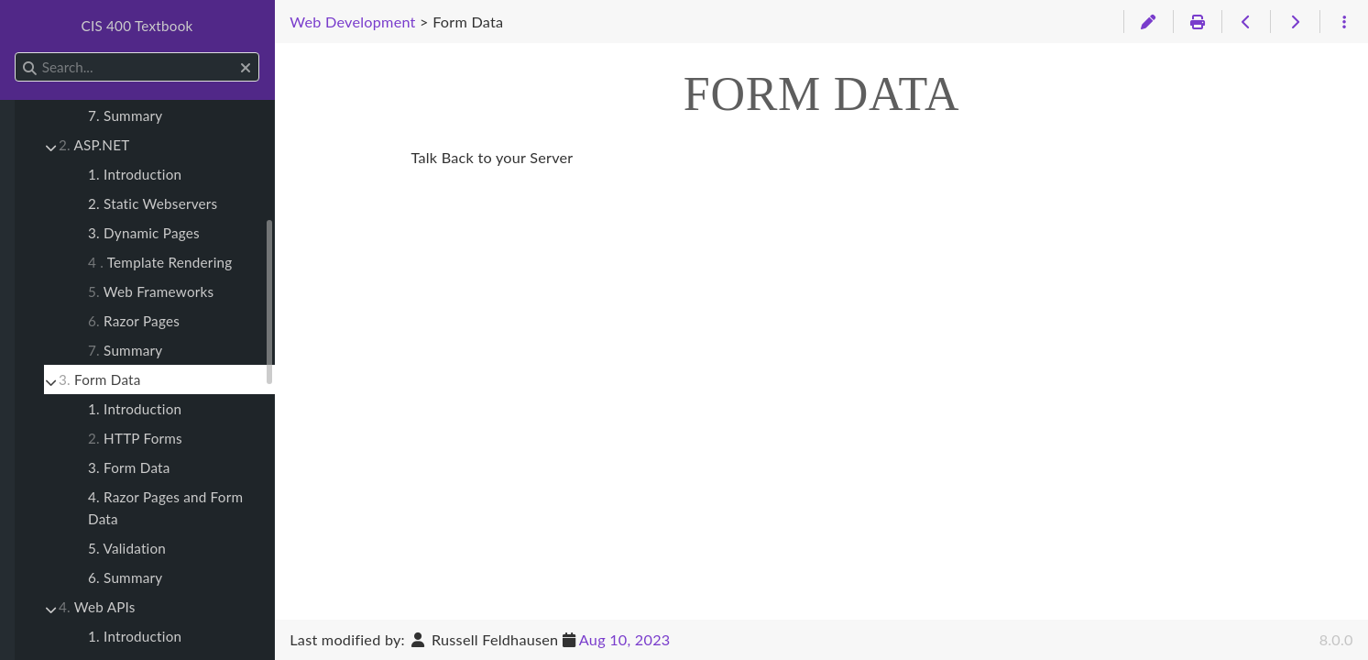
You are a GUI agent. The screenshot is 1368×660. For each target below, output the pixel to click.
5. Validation (127, 548)
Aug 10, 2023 (625, 639)
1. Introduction (134, 174)
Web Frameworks (150, 291)
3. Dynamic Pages (144, 233)
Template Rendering (160, 262)
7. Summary (125, 115)
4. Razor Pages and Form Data (165, 508)
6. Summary (125, 577)
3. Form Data (129, 467)
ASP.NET (94, 145)
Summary (125, 350)
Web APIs (97, 607)
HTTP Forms (135, 438)
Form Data (100, 379)
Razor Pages (134, 321)
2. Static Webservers (152, 203)
